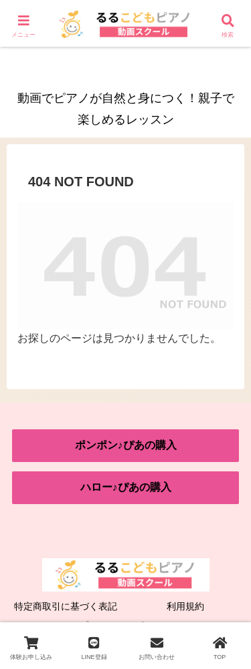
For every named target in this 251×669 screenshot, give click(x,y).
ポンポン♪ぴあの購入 (126, 445)
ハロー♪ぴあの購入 (125, 487)
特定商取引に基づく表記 (65, 606)
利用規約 (185, 606)
